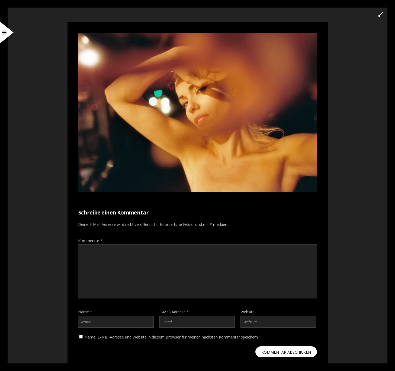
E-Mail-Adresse (174, 311)
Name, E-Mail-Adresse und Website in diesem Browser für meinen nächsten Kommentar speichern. (172, 337)
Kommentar (90, 240)
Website (247, 311)
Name (85, 311)
